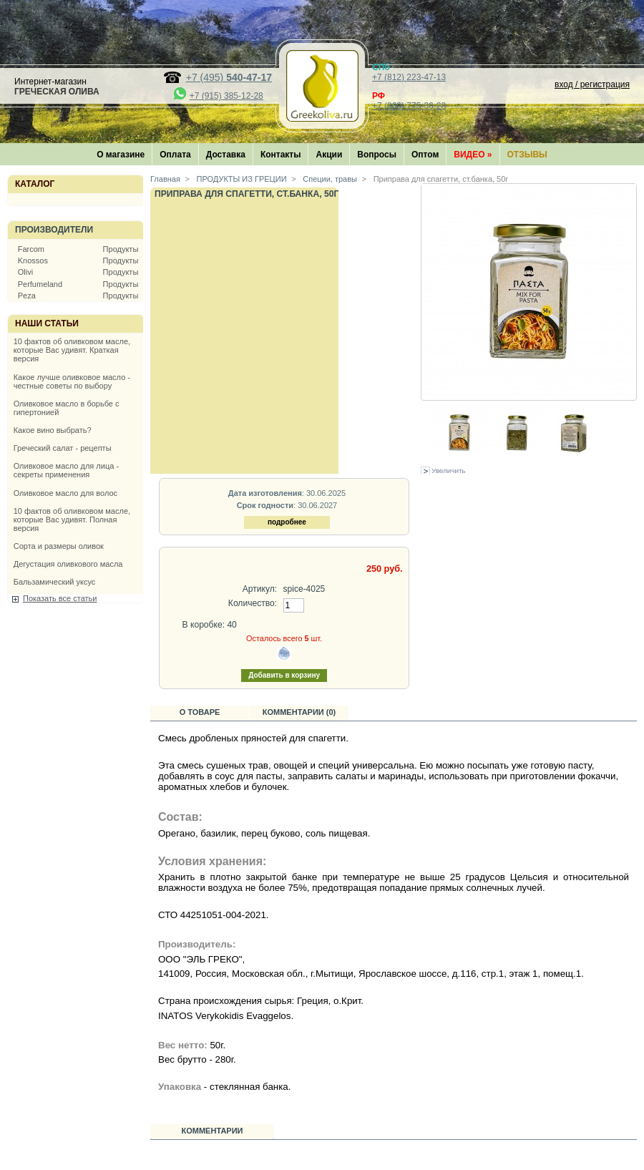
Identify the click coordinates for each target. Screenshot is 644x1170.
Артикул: (260, 589)
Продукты (121, 249)
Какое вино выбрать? (53, 430)
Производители (54, 230)
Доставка (225, 155)
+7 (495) (229, 77)
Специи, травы (329, 179)
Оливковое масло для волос (65, 493)
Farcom (31, 249)
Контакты (280, 155)
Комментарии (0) (299, 712)
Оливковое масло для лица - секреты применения (66, 470)
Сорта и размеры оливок (59, 546)
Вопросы (376, 155)
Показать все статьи (60, 598)
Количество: (252, 603)
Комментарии (212, 1130)
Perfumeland (40, 284)
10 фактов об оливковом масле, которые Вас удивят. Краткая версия (72, 350)
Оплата (175, 155)
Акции (329, 155)
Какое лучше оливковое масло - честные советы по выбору (72, 381)
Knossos (33, 260)
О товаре (200, 712)
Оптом (425, 155)
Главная (165, 179)
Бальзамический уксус (55, 581)
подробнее (287, 522)
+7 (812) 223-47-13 (409, 77)
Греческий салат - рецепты (63, 448)
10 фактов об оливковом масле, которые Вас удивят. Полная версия (72, 519)
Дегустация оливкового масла (68, 564)
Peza (27, 295)
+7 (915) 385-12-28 (226, 96)
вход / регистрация (592, 84)
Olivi (25, 272)
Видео (473, 155)
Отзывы (527, 155)
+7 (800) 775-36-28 (409, 106)
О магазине (121, 155)
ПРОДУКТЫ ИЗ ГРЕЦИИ (241, 179)
